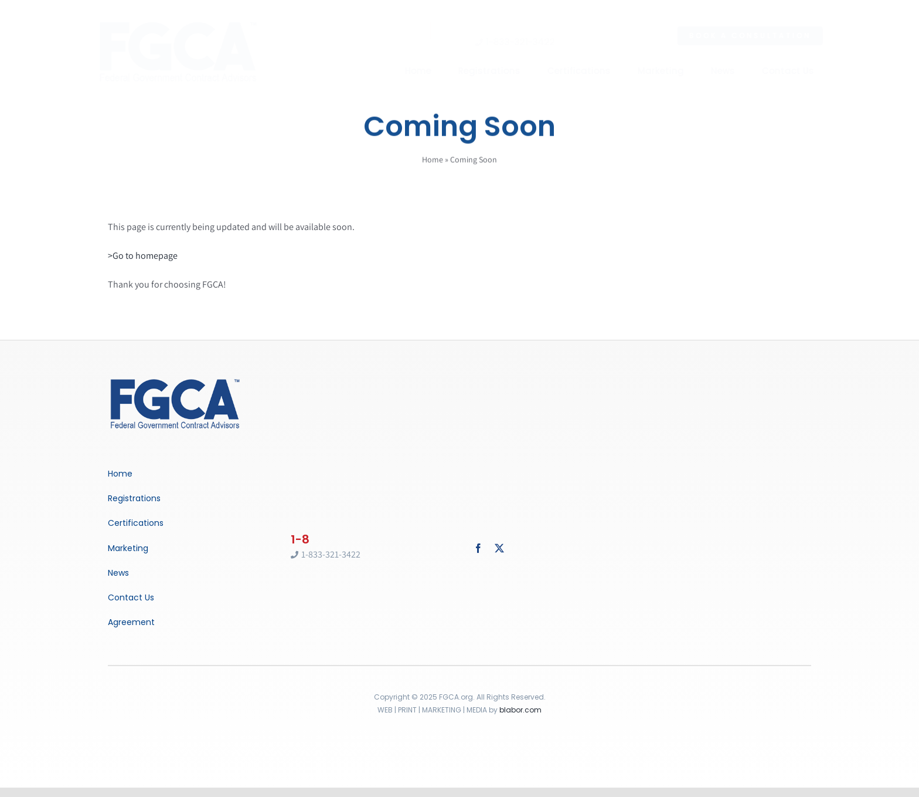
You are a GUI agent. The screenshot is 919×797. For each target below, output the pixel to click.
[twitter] (499, 548)
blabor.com (520, 710)
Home (432, 161)
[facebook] (478, 548)
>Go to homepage (143, 255)
